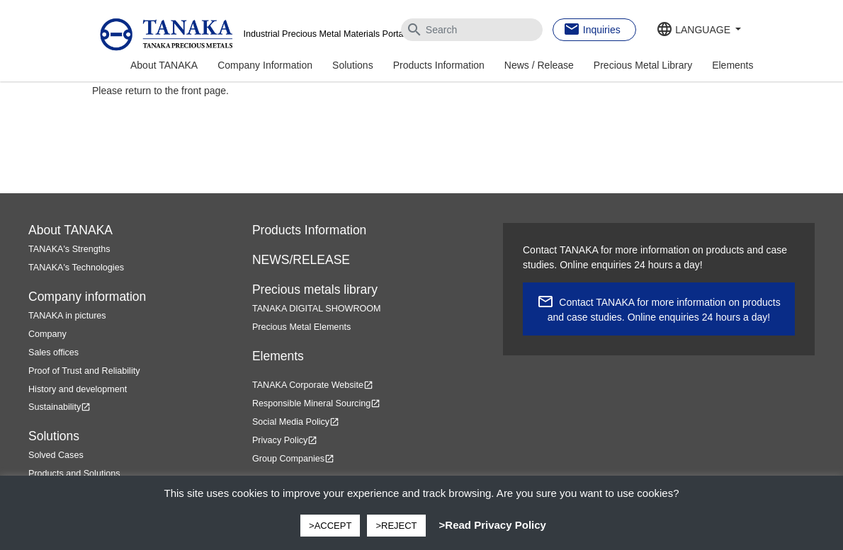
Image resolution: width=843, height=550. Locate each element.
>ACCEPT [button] (330, 525)
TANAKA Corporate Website (312, 385)
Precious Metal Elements (301, 327)
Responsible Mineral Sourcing (316, 403)
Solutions (352, 65)
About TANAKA (164, 65)
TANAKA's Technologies (76, 268)
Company (47, 334)
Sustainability (59, 407)
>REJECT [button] (396, 525)
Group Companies (293, 459)
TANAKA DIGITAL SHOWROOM (316, 309)
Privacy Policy (284, 440)
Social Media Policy (295, 422)
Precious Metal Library (643, 65)
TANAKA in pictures (67, 316)
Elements (732, 65)
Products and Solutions (74, 474)
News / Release (539, 65)
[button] (698, 30)
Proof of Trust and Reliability (84, 371)
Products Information (439, 65)
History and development (77, 389)
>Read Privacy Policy (492, 525)
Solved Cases (56, 455)
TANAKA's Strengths (69, 249)
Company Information (264, 65)
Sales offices (53, 352)
